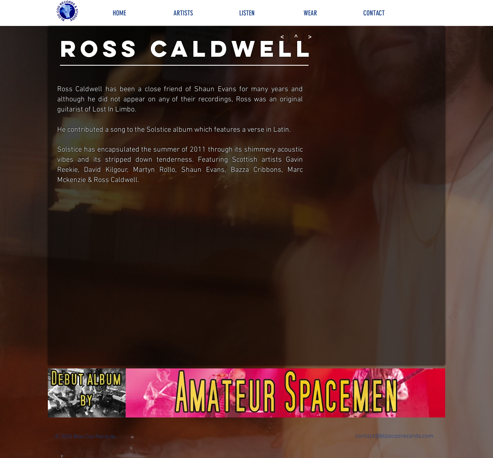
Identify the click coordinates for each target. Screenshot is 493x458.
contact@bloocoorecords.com (394, 436)
